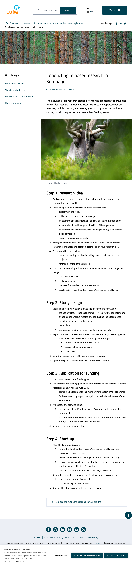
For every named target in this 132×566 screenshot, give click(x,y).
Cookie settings (93, 537)
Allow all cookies (116, 555)
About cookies (77, 537)
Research (16, 23)
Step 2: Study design (15, 90)
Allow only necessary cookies (87, 555)
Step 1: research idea (15, 84)
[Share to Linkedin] (120, 23)
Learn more (20, 561)
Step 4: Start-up (13, 103)
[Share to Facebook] (116, 23)
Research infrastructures (35, 23)
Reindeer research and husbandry (61, 89)
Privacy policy (63, 537)
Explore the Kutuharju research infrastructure (76, 502)
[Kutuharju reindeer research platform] (66, 23)
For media (36, 537)
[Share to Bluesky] (124, 23)
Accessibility (49, 537)
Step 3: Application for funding (20, 96)
